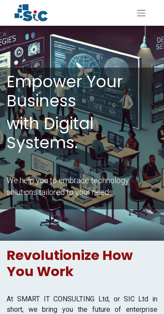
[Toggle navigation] (141, 12)
